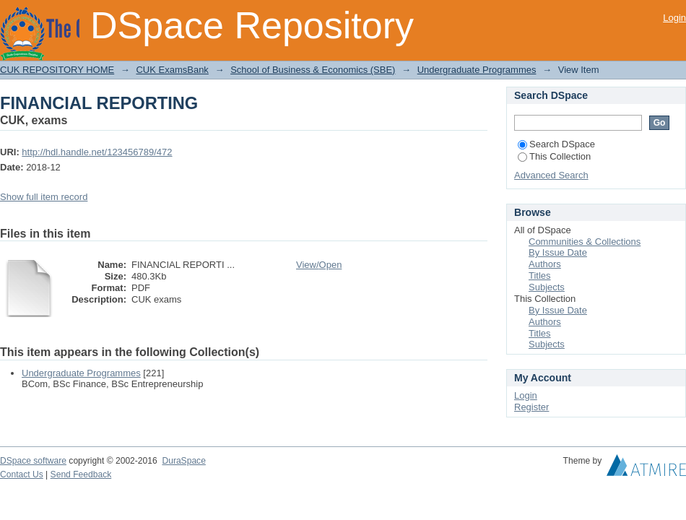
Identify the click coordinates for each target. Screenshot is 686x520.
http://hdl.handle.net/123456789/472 (97, 152)
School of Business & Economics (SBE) (312, 69)
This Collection (554, 156)
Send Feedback (81, 474)
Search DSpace (556, 144)
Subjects (547, 287)
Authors (545, 264)
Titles (540, 275)
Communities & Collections (585, 241)
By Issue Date (558, 252)
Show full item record (43, 196)
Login (674, 17)
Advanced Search (551, 175)
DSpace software (33, 461)
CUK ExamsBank (172, 69)
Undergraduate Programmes (477, 69)
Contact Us (21, 474)
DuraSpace (183, 461)
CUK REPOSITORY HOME (57, 69)
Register (531, 407)
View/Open (319, 264)
